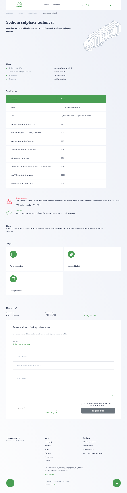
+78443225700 (50, 315)
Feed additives (88, 446)
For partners (56, 5)
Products (47, 5)
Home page (48, 442)
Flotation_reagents (89, 442)
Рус (83, 5)
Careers (47, 461)
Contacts (48, 453)
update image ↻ (51, 412)
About (47, 449)
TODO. (53, 484)
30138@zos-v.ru (89, 316)
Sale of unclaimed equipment (93, 453)
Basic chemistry (88, 449)
